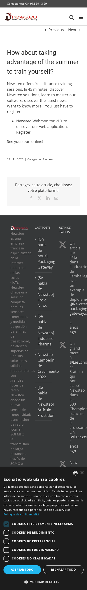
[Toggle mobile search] (71, 17)
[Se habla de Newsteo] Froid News (44, 291)
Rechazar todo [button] (63, 570)
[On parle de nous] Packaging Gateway (44, 253)
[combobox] (75, 473)
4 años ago (74, 327)
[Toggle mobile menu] (81, 17)
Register (23, 132)
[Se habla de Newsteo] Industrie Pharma (44, 330)
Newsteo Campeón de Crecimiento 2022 (44, 366)
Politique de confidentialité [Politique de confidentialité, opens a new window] (21, 514)
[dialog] (43, 528)
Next (72, 29)
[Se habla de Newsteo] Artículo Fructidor (44, 401)
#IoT (75, 257)
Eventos (48, 159)
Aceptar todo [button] (22, 570)
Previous (56, 29)
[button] (43, 582)
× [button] (82, 473)
